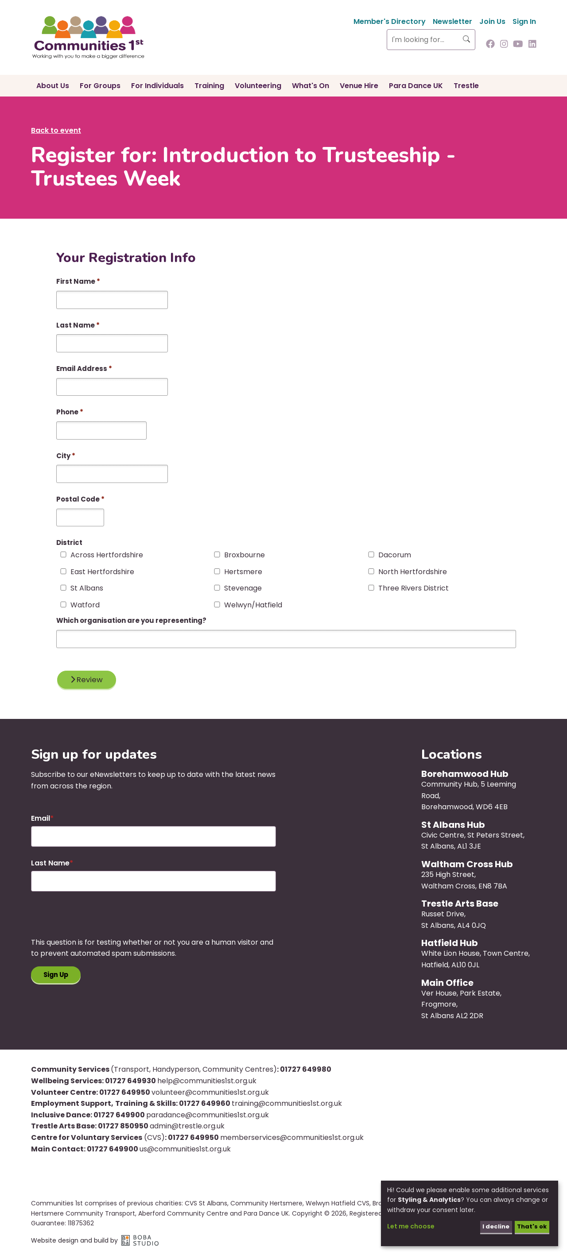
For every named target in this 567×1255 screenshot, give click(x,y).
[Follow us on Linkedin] (532, 44)
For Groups (100, 86)
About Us (52, 86)
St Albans (86, 588)
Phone (69, 412)
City (65, 455)
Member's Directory (389, 21)
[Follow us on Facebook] (490, 44)
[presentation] (98, 921)
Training (209, 86)
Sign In (524, 21)
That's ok (530, 1226)
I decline (492, 1226)
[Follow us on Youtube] (518, 44)
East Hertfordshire (102, 572)
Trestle (466, 86)
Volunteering (258, 86)
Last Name (78, 325)
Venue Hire (359, 86)
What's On (310, 86)
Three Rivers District (413, 588)
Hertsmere (243, 572)
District (69, 542)
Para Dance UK (416, 86)
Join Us (492, 21)
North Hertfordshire (412, 572)
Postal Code (80, 499)
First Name (78, 281)
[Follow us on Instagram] (504, 44)
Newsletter (452, 21)
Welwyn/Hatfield (253, 605)
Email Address (84, 368)
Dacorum (394, 555)
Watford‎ (85, 605)
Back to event (56, 130)
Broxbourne (244, 555)
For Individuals (157, 86)
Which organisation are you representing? (131, 620)
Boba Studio (140, 1242)
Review (89, 680)
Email (40, 820)
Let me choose (411, 1226)
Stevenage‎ (243, 588)
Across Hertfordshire (106, 555)
